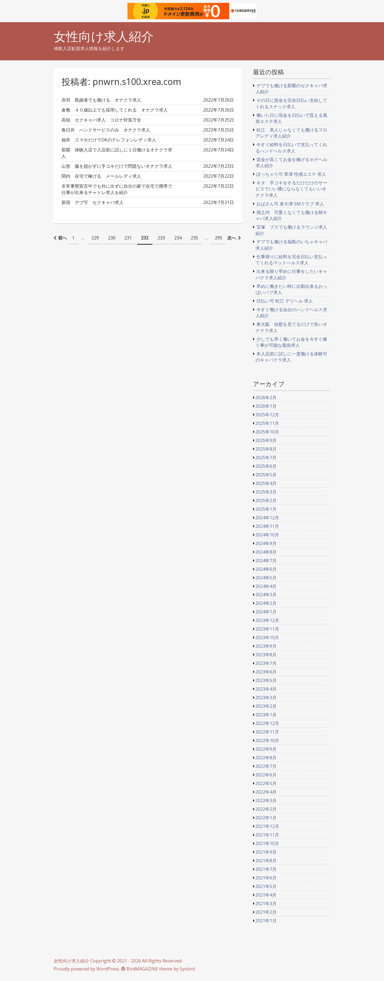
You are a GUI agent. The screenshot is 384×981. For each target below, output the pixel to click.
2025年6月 (266, 466)
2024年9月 (266, 543)
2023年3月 (266, 698)
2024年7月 (266, 560)
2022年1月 (266, 818)
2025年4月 (266, 483)
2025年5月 (266, 475)
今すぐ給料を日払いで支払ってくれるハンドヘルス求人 (291, 147)
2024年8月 (266, 552)
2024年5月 (266, 578)
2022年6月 (266, 775)
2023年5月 (266, 680)
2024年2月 (266, 603)
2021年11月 (267, 835)
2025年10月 (267, 432)
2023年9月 (266, 646)
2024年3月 (266, 595)
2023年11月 (267, 629)
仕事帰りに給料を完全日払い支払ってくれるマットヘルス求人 (291, 260)
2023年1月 (266, 715)
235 (194, 238)
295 (218, 238)
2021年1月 (266, 921)
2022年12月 (267, 723)
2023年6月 (266, 672)
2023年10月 (267, 637)
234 (178, 238)
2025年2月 (266, 500)
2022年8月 (266, 758)
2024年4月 (266, 586)
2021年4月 (266, 895)
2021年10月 (267, 843)
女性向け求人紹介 (104, 36)
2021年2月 (266, 912)
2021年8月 (266, 861)
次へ (231, 238)
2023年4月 (266, 689)
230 (111, 238)
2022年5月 (266, 783)
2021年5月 (266, 886)
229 (95, 238)
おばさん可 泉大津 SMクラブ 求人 (290, 204)
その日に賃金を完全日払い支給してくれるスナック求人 (291, 103)
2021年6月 (266, 878)
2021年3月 (266, 903)
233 (161, 238)
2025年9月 (266, 440)
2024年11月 (267, 526)
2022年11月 (267, 732)
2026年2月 (266, 397)
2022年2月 (266, 809)
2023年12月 (267, 620)
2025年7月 (266, 458)
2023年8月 (266, 655)
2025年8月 (266, 449)
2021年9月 (266, 852)
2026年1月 (266, 406)
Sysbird (187, 969)
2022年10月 (267, 740)
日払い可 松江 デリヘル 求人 (284, 301)
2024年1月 (266, 612)
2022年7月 (266, 766)
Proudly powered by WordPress (86, 969)
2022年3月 (266, 800)
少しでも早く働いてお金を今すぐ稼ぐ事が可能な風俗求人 (291, 342)
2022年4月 (266, 792)
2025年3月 (266, 492)
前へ (62, 238)
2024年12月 (267, 518)
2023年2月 (266, 706)
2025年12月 (267, 415)
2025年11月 (267, 423)
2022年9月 (266, 749)
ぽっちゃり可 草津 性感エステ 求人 (291, 174)
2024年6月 (266, 569)
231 (128, 238)
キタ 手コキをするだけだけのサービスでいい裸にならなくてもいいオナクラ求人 (291, 189)
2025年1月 (266, 509)
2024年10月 (267, 535)
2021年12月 (267, 826)
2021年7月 (266, 869)
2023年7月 (266, 663)
